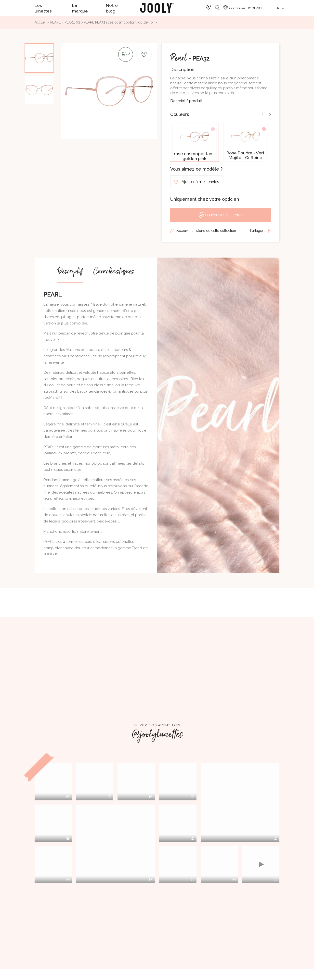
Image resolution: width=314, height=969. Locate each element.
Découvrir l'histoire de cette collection (205, 231)
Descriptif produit (186, 101)
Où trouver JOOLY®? (220, 215)
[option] (194, 142)
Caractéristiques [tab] (113, 273)
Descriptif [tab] (70, 273)
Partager (269, 231)
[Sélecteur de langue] (278, 8)
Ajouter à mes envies (196, 181)
